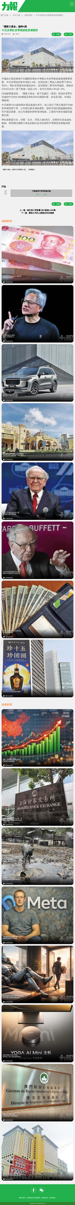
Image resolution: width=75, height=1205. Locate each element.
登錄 (45, 194)
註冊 (37, 194)
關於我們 (22, 1198)
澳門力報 (4, 15)
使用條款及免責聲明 (33, 1198)
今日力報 (16, 15)
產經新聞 (28, 15)
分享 (70, 34)
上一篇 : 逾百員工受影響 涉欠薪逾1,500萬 (38, 210)
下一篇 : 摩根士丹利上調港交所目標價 (37, 213)
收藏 (58, 34)
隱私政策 (45, 1198)
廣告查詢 (53, 1198)
